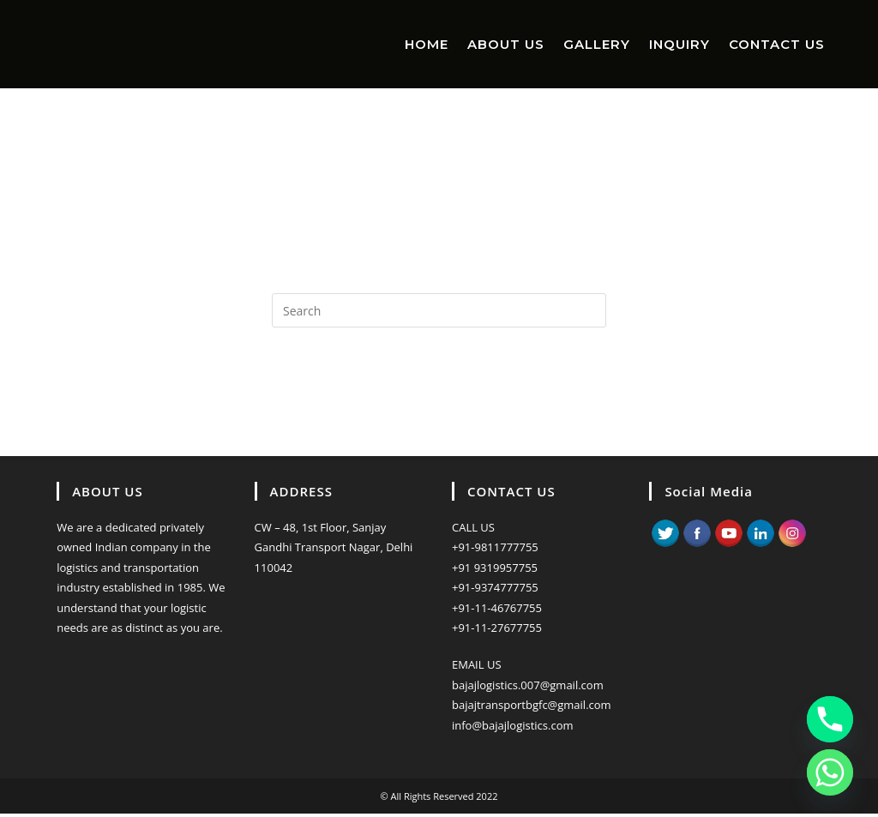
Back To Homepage (438, 397)
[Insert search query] (439, 310)
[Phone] (830, 719)
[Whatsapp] (830, 772)
